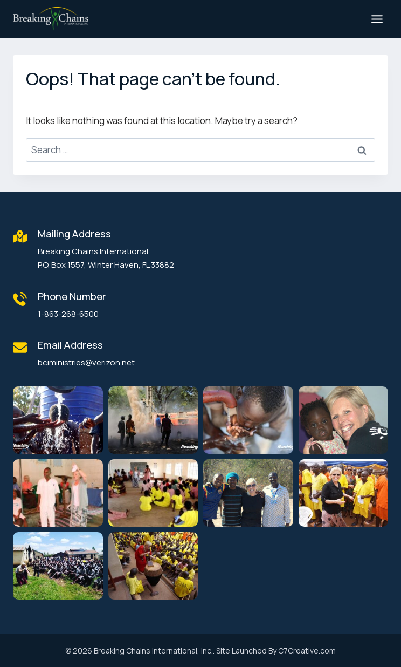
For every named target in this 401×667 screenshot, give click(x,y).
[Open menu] (376, 19)
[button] (58, 420)
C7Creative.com (307, 650)
